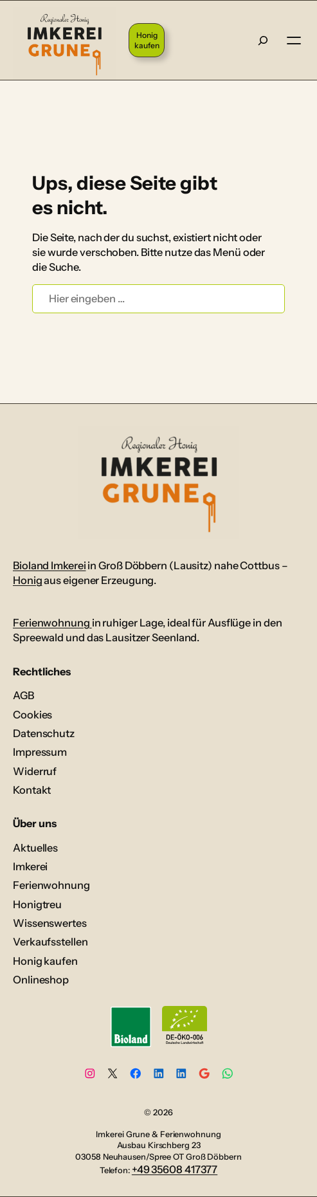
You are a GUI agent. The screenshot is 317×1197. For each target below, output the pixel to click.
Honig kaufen (146, 40)
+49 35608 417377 (174, 1169)
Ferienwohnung (52, 622)
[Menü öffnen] (294, 40)
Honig (27, 580)
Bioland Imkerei (49, 565)
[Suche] (263, 39)
